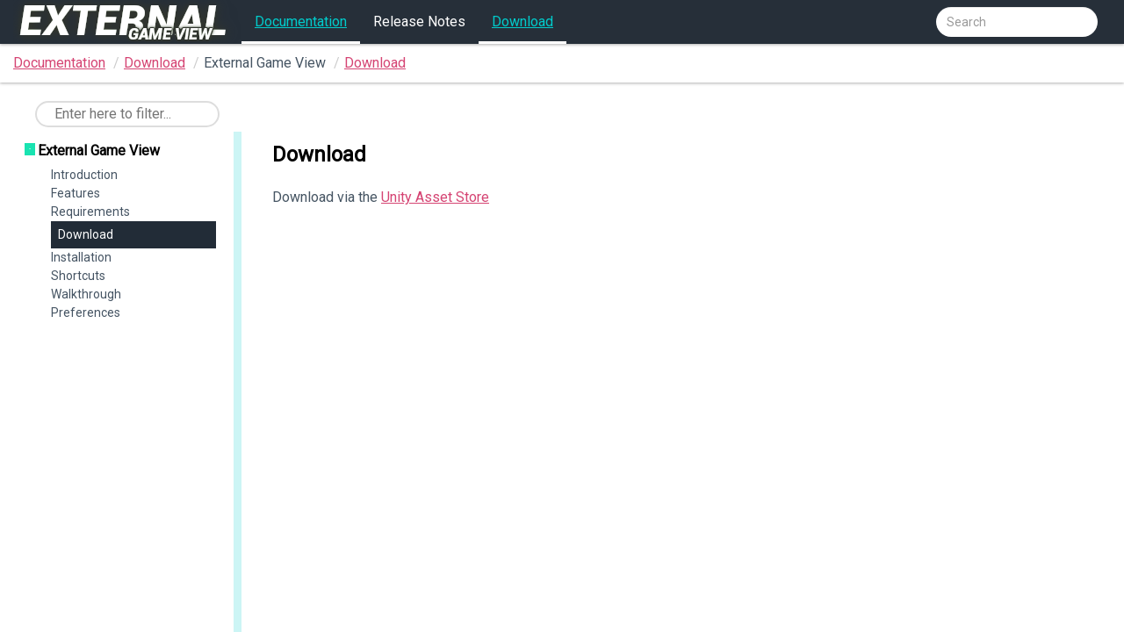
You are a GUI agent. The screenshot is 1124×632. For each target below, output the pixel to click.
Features (75, 193)
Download (522, 21)
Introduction (84, 175)
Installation (81, 257)
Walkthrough (86, 294)
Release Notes (419, 21)
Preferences (85, 312)
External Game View (99, 150)
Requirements (90, 212)
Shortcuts (78, 276)
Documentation (301, 21)
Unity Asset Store (435, 197)
